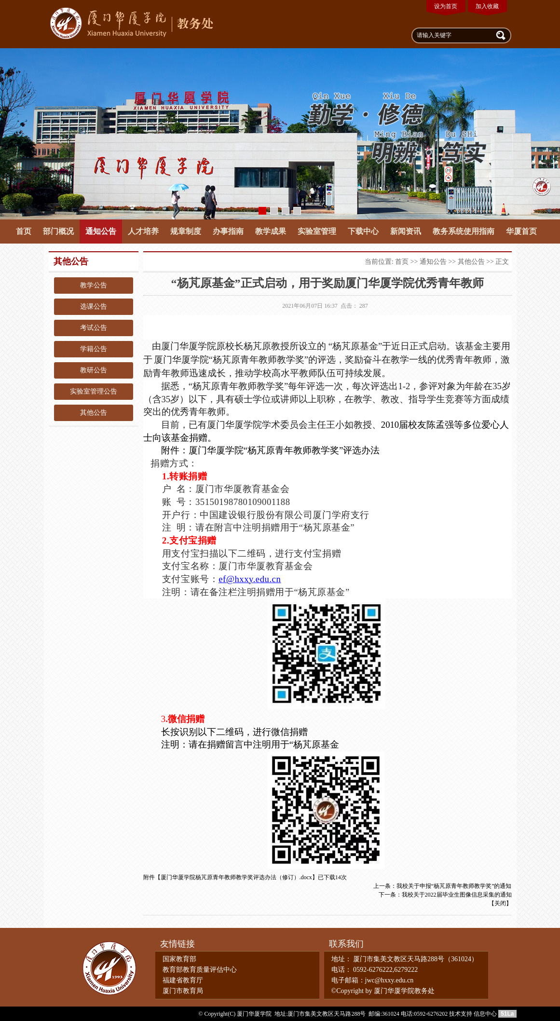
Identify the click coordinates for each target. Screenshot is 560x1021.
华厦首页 (521, 231)
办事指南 (228, 231)
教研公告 (93, 370)
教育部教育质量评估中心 (200, 969)
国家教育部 (179, 959)
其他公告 (93, 412)
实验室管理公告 (93, 391)
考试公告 (93, 327)
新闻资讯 (405, 231)
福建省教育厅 (183, 980)
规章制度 (185, 231)
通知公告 (100, 231)
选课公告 (93, 306)
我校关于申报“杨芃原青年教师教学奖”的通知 (454, 886)
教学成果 (270, 231)
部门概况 (58, 231)
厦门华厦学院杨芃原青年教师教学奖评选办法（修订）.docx (236, 877)
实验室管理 (317, 231)
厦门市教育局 (183, 990)
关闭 (500, 903)
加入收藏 (487, 6)
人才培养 (143, 231)
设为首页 (445, 6)
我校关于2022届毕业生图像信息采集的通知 (457, 894)
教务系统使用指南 (463, 231)
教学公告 (93, 285)
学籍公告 (93, 349)
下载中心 (363, 231)
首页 (23, 231)
